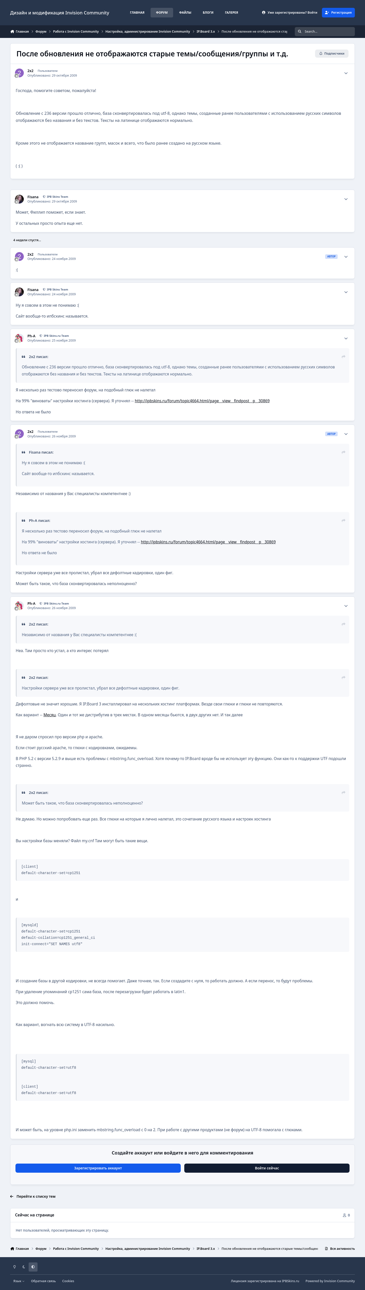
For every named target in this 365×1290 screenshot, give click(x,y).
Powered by (330, 1281)
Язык (19, 1281)
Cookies (68, 1281)
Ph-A (31, 336)
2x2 (30, 71)
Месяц (49, 715)
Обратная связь (43, 1281)
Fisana (33, 197)
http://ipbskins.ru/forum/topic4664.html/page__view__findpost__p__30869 (202, 401)
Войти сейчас (267, 1168)
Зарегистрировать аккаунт (98, 1168)
